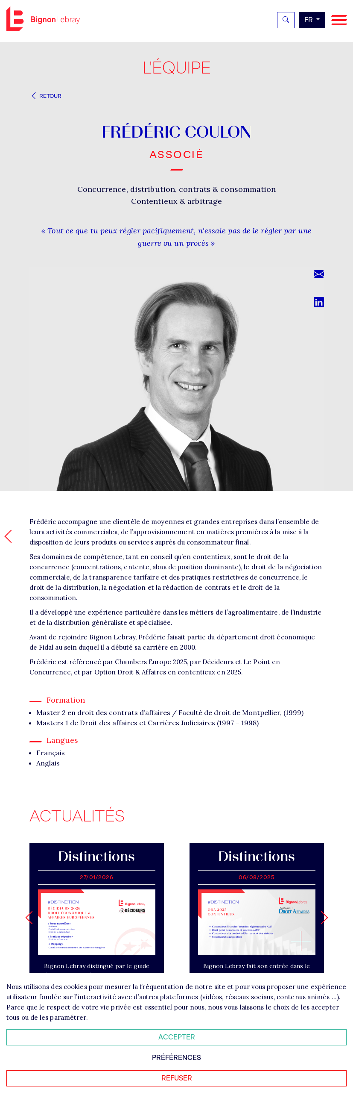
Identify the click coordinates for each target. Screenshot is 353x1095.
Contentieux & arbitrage (176, 201)
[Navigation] (339, 20)
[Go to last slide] (31, 917)
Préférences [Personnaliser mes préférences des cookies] (176, 1058)
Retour (45, 96)
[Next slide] (321, 917)
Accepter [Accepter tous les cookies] (176, 1037)
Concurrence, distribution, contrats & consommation (176, 189)
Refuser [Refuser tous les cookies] (176, 1078)
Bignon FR (43, 18)
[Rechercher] (286, 20)
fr (309, 20)
